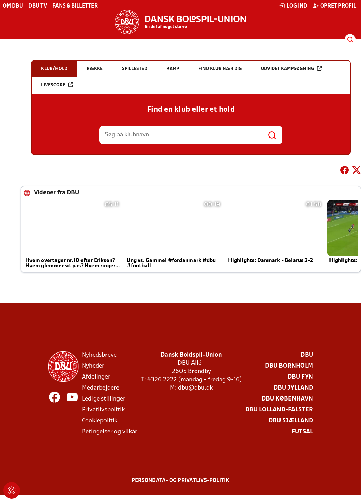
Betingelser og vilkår (109, 432)
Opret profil (334, 6)
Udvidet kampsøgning (291, 68)
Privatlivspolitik (103, 410)
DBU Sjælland (291, 421)
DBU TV (37, 6)
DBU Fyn (300, 377)
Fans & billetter (75, 6)
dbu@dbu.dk (195, 388)
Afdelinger (96, 377)
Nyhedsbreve (99, 355)
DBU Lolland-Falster (279, 410)
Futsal (302, 432)
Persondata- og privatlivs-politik (180, 480)
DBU (307, 355)
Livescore (57, 84)
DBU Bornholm (289, 366)
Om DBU (13, 6)
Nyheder (93, 366)
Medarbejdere (100, 388)
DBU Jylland (293, 388)
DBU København (287, 399)
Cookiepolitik (99, 421)
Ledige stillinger (103, 399)
